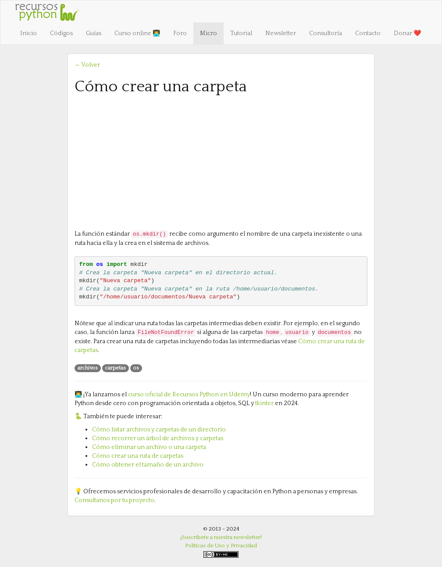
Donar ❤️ (407, 33)
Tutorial (241, 33)
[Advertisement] (221, 161)
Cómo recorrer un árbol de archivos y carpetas (157, 438)
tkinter (264, 403)
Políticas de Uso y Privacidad (221, 545)
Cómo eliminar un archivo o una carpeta (149, 447)
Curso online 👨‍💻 (137, 33)
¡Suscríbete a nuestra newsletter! (221, 537)
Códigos (61, 33)
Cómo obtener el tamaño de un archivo (147, 464)
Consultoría (325, 33)
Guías (93, 33)
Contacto (368, 33)
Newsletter (280, 33)
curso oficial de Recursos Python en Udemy (189, 394)
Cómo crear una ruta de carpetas (137, 455)
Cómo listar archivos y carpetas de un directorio (159, 429)
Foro (180, 33)
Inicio (28, 33)
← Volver (87, 64)
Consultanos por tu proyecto (114, 500)
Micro (208, 33)
